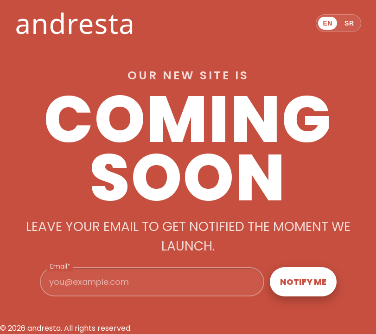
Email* (60, 266)
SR (349, 23)
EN (327, 23)
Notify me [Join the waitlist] (303, 282)
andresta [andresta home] (75, 23)
